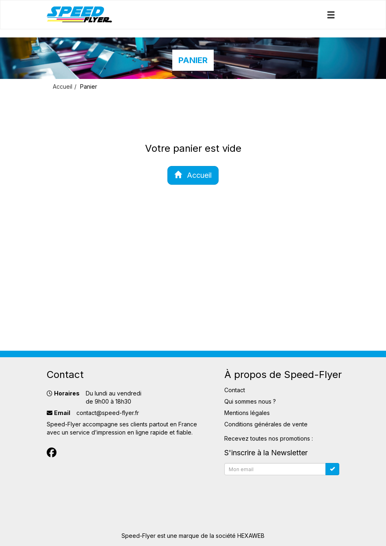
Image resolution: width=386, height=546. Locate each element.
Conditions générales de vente (266, 424)
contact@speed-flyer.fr (107, 412)
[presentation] (286, 494)
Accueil (62, 86)
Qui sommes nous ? (250, 401)
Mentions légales (247, 412)
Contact (234, 390)
